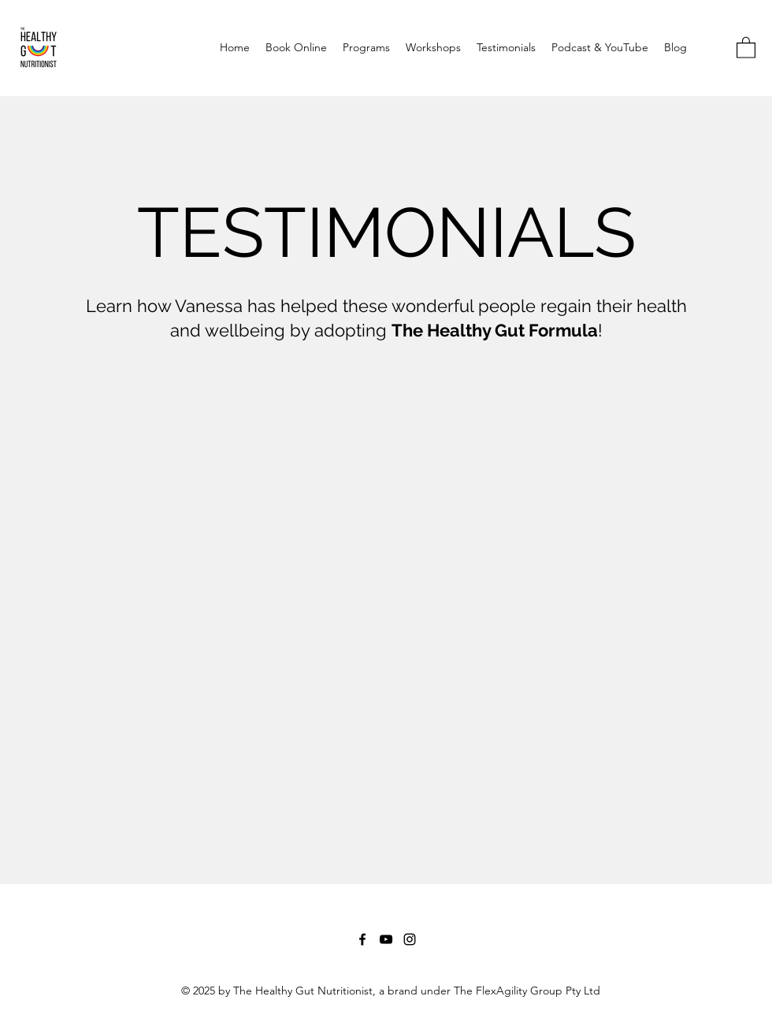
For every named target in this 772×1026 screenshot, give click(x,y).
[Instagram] (410, 939)
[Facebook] (362, 939)
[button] (746, 46)
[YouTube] (386, 939)
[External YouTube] (386, 590)
